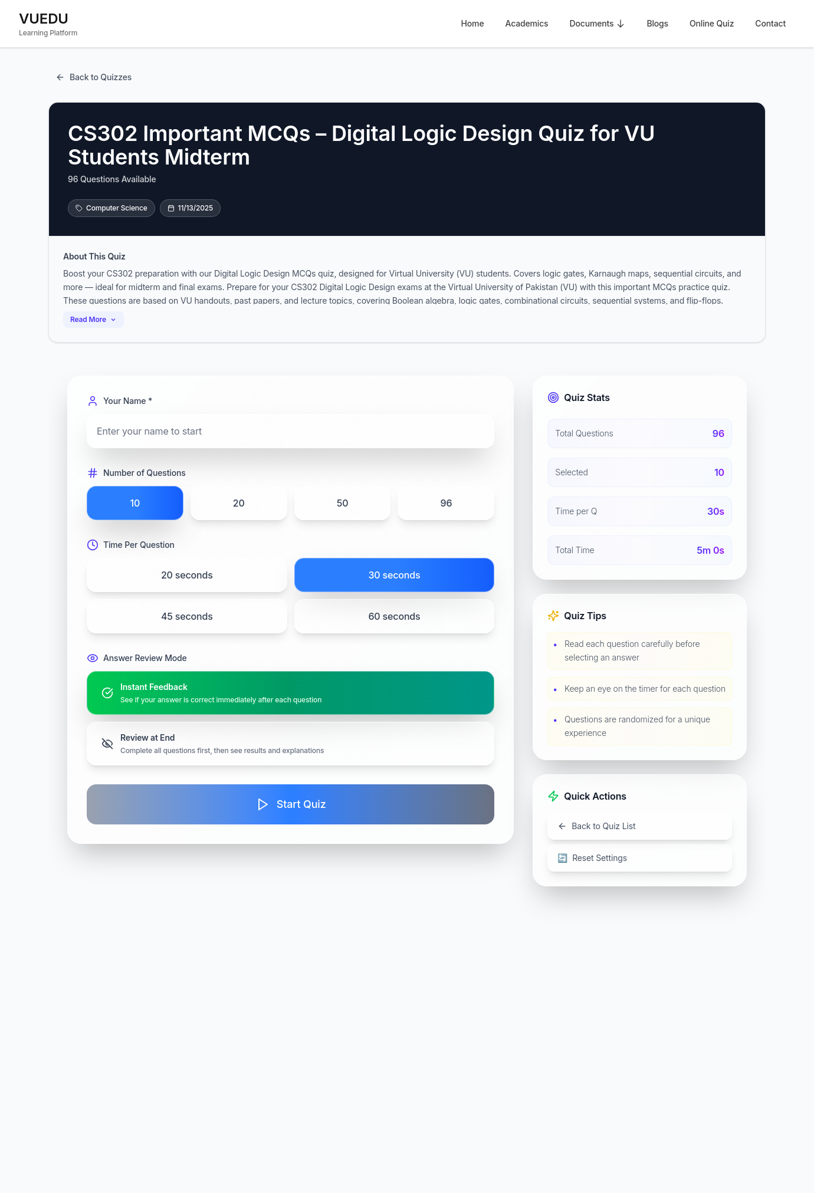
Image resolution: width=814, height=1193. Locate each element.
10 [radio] (135, 503)
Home (472, 23)
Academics (526, 23)
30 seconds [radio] (394, 575)
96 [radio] (446, 503)
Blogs (657, 23)
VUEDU (43, 18)
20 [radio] (239, 503)
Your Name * (119, 401)
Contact (770, 23)
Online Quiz (712, 23)
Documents (597, 23)
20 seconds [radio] (187, 575)
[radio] (290, 693)
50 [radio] (343, 503)
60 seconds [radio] (394, 616)
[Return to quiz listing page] (93, 77)
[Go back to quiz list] (639, 826)
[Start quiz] (290, 804)
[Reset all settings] (639, 858)
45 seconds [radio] (187, 616)
